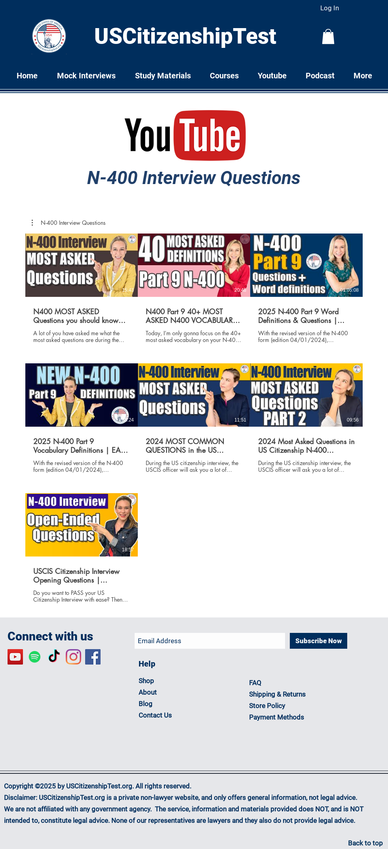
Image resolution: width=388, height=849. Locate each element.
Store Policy (267, 706)
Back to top (365, 843)
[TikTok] (54, 657)
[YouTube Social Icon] (15, 657)
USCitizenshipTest (185, 36)
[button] (328, 36)
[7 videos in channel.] (194, 418)
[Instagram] (73, 657)
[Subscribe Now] (318, 641)
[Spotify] (34, 657)
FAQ (255, 683)
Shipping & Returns (278, 694)
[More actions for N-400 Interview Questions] (69, 223)
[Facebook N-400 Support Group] (93, 657)
